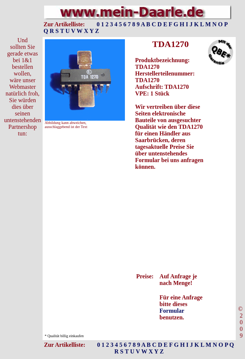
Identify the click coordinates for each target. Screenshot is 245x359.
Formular (171, 311)
